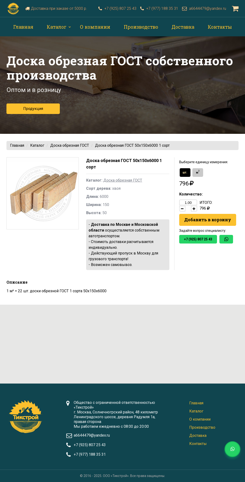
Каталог (57, 27)
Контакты (220, 27)
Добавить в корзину (207, 219)
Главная (23, 27)
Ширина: (94, 204)
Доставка (183, 27)
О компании (95, 27)
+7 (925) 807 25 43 (198, 239)
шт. (185, 172)
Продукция (33, 108)
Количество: (191, 194)
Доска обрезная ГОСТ (69, 145)
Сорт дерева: (98, 188)
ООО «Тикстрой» (116, 476)
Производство (141, 27)
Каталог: (94, 180)
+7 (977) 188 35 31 (90, 454)
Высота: (93, 213)
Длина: (92, 196)
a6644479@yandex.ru (92, 435)
